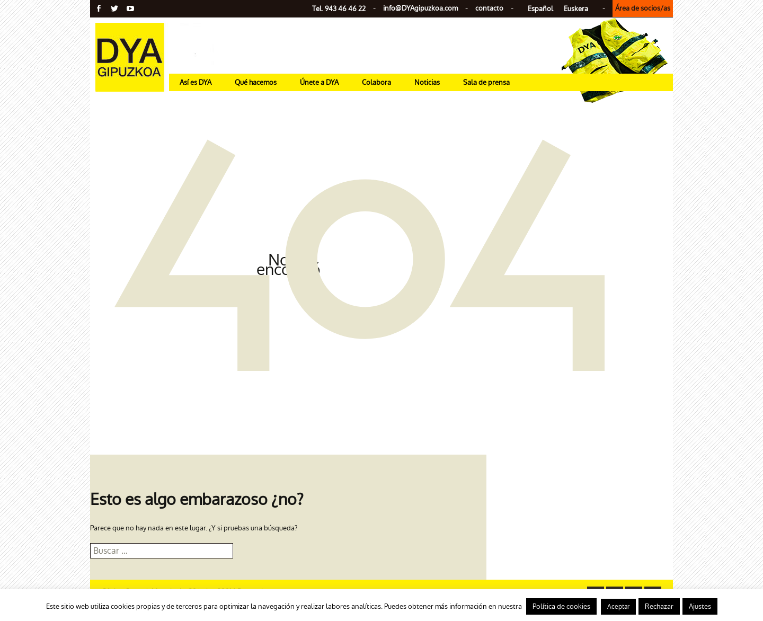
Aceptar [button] (618, 606)
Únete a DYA (319, 82)
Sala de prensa (486, 82)
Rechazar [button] (659, 606)
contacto (489, 8)
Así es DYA (195, 82)
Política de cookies (561, 606)
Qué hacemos (256, 82)
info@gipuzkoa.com (420, 8)
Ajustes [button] (700, 606)
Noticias (427, 82)
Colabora (376, 82)
